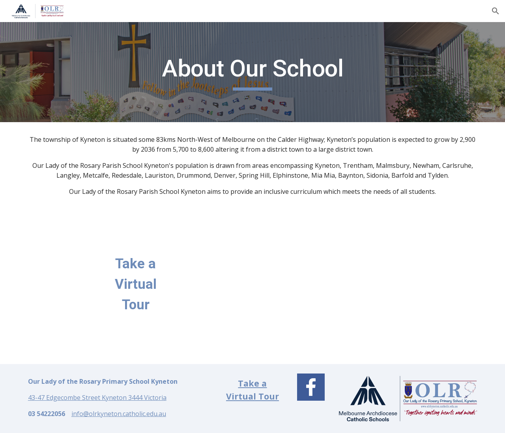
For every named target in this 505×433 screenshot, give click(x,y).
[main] (252, 72)
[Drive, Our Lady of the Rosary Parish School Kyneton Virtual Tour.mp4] (291, 287)
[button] (495, 11)
